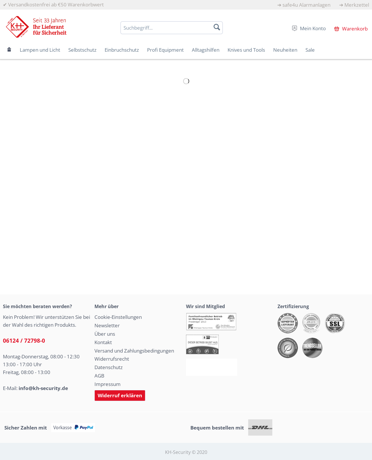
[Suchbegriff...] (171, 27)
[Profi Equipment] (165, 50)
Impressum (107, 384)
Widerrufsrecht (111, 358)
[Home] (9, 50)
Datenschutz (108, 367)
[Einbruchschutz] (122, 50)
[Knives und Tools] (246, 50)
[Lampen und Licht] (40, 50)
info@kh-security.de (43, 388)
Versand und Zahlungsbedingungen (134, 350)
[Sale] (310, 50)
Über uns (104, 333)
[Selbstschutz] (82, 50)
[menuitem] (304, 4)
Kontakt (103, 342)
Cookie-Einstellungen (118, 317)
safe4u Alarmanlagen (306, 4)
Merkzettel (356, 4)
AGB (99, 375)
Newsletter (107, 325)
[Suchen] (217, 27)
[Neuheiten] (285, 50)
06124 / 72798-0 (24, 340)
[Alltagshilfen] (205, 50)
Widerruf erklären (120, 395)
